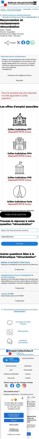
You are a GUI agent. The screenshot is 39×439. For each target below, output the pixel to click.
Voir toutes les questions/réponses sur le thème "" (21, 310)
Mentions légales (11, 366)
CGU (11, 370)
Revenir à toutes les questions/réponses (16, 15)
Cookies (27, 378)
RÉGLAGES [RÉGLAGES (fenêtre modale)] (13, 425)
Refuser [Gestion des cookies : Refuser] (14, 420)
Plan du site (11, 378)
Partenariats (28, 366)
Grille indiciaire (23, 331)
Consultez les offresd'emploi (23, 323)
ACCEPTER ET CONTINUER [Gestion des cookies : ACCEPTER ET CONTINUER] (14, 415)
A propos (28, 374)
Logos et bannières (28, 358)
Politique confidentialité (11, 374)
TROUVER (19, 244)
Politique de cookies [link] (13, 434)
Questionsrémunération (23, 341)
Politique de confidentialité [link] (14, 430)
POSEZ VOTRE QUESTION (15, 215)
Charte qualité (28, 370)
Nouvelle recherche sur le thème (19, 17)
